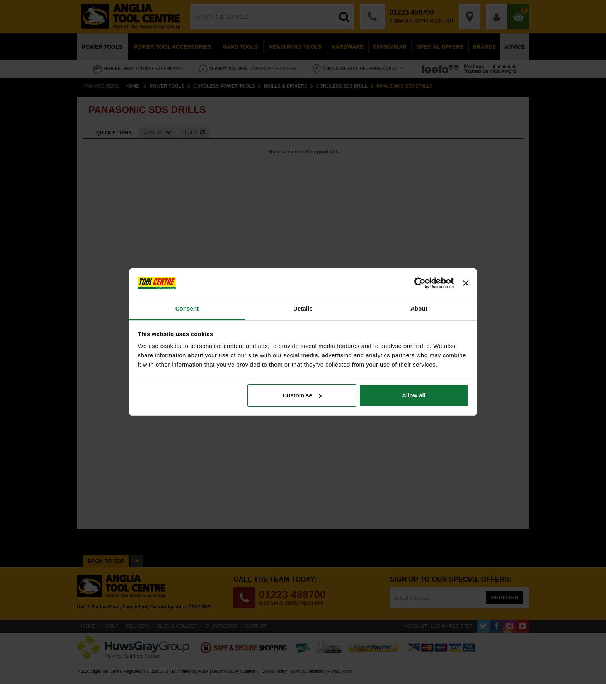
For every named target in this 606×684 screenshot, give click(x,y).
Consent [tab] (187, 308)
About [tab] (418, 308)
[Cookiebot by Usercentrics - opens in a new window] (420, 283)
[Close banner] (465, 283)
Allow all (414, 395)
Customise (302, 395)
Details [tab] (303, 308)
